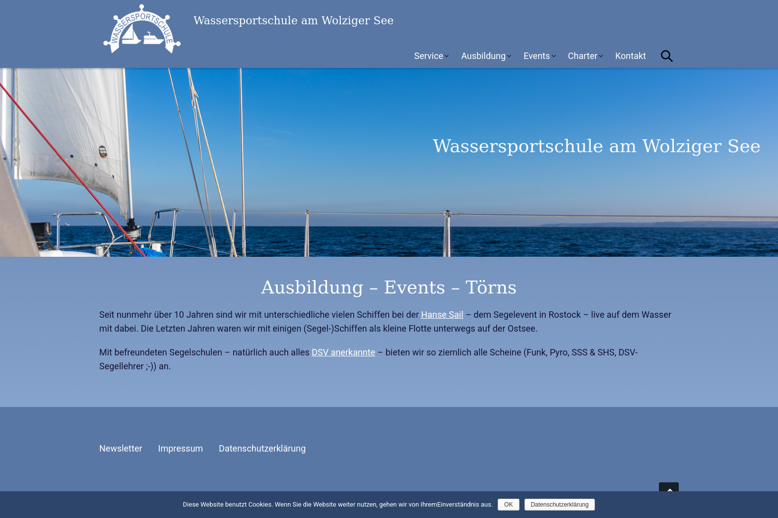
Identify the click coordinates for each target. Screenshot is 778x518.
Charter (583, 56)
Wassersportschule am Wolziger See (173, 29)
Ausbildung (483, 56)
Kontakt (630, 56)
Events (536, 56)
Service (429, 56)
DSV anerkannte (343, 352)
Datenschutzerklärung (262, 448)
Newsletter (120, 448)
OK (508, 504)
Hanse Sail (442, 314)
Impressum (180, 448)
